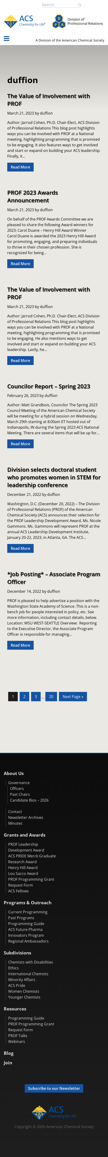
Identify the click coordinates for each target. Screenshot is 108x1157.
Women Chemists (23, 991)
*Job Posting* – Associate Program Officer (53, 578)
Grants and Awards (24, 835)
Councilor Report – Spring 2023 (48, 386)
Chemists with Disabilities (30, 962)
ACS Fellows (18, 891)
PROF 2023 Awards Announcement (32, 196)
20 (53, 696)
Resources (15, 1009)
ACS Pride (16, 985)
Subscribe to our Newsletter (54, 1088)
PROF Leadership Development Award (26, 847)
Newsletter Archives (25, 817)
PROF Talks (17, 1035)
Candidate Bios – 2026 (29, 800)
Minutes (15, 823)
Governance (19, 782)
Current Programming (27, 912)
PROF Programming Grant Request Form (31, 882)
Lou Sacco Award (23, 873)
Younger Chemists (24, 997)
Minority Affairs (21, 979)
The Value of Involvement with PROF (48, 99)
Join (8, 1063)
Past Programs (21, 917)
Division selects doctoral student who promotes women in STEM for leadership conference (54, 477)
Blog (9, 1053)
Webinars (16, 1041)
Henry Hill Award (23, 867)
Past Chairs (20, 794)
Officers (17, 788)
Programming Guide (26, 923)
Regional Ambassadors (28, 941)
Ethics (13, 968)
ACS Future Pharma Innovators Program (26, 932)
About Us (14, 773)
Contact (15, 811)
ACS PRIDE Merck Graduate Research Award (32, 858)
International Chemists (28, 973)
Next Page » (72, 697)
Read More (20, 167)
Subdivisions (17, 953)
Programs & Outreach (27, 902)
